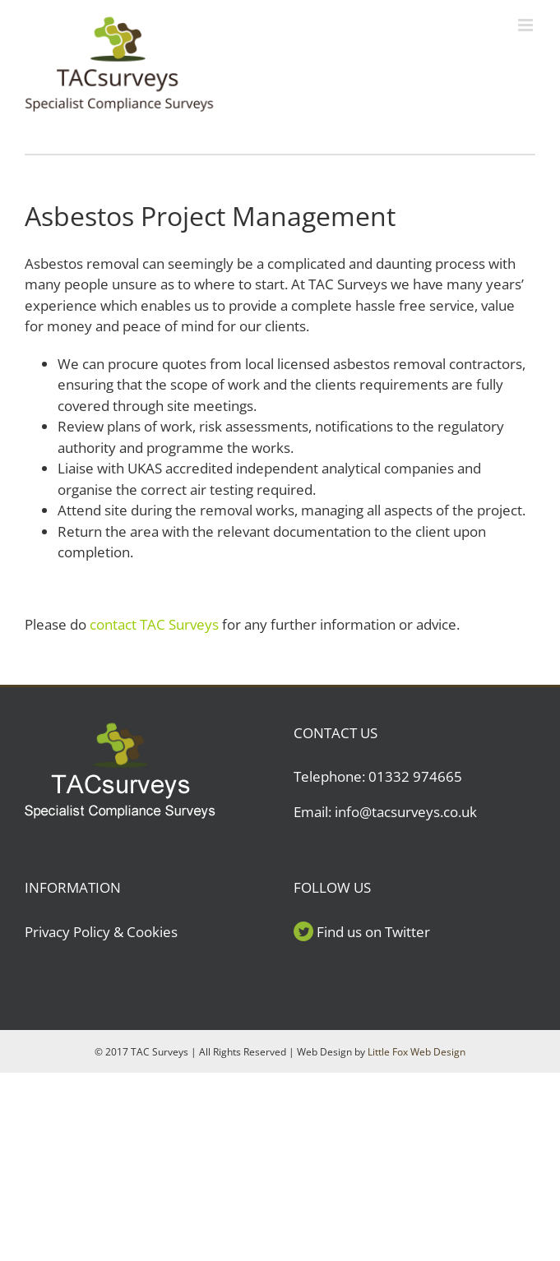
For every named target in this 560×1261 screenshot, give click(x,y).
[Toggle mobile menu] (526, 25)
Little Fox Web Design (416, 1052)
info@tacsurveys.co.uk (406, 811)
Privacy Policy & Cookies (101, 931)
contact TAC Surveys (154, 624)
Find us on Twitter (373, 931)
